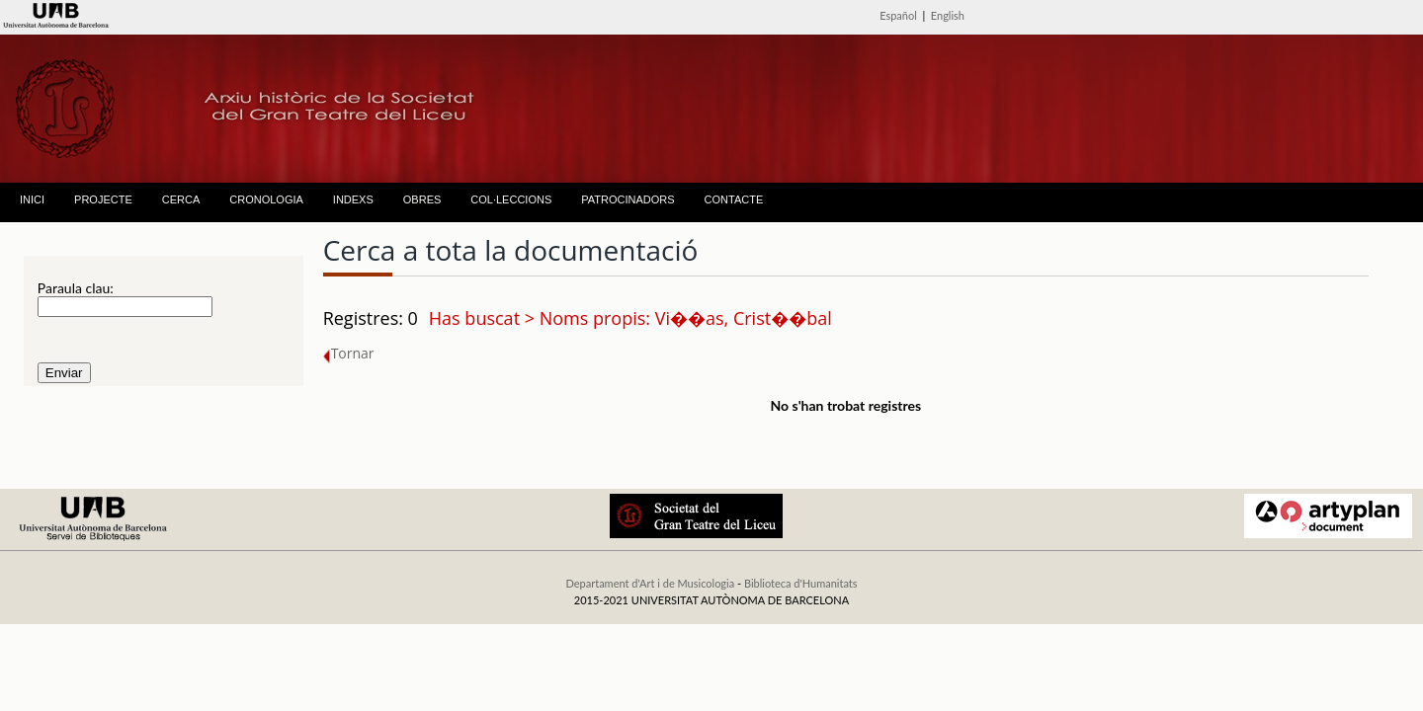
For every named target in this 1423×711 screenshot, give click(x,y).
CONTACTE (734, 199)
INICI (32, 199)
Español (898, 15)
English (947, 15)
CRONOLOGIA (266, 199)
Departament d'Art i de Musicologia (649, 583)
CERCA (181, 199)
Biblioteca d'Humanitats (801, 583)
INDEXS (353, 199)
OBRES (422, 199)
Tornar (349, 353)
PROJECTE (103, 199)
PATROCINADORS (627, 199)
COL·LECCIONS (510, 199)
